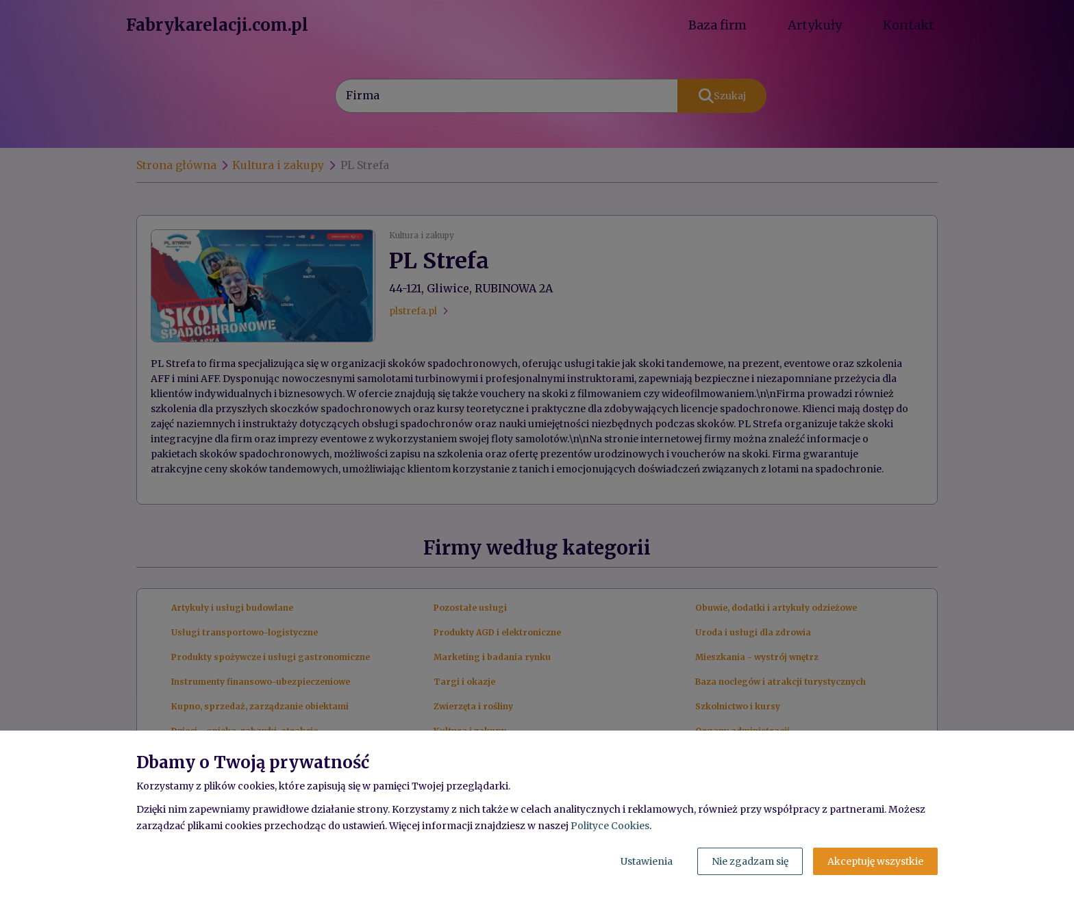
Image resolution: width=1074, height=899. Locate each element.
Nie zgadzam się (750, 861)
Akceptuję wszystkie (875, 861)
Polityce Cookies (610, 826)
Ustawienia (647, 861)
